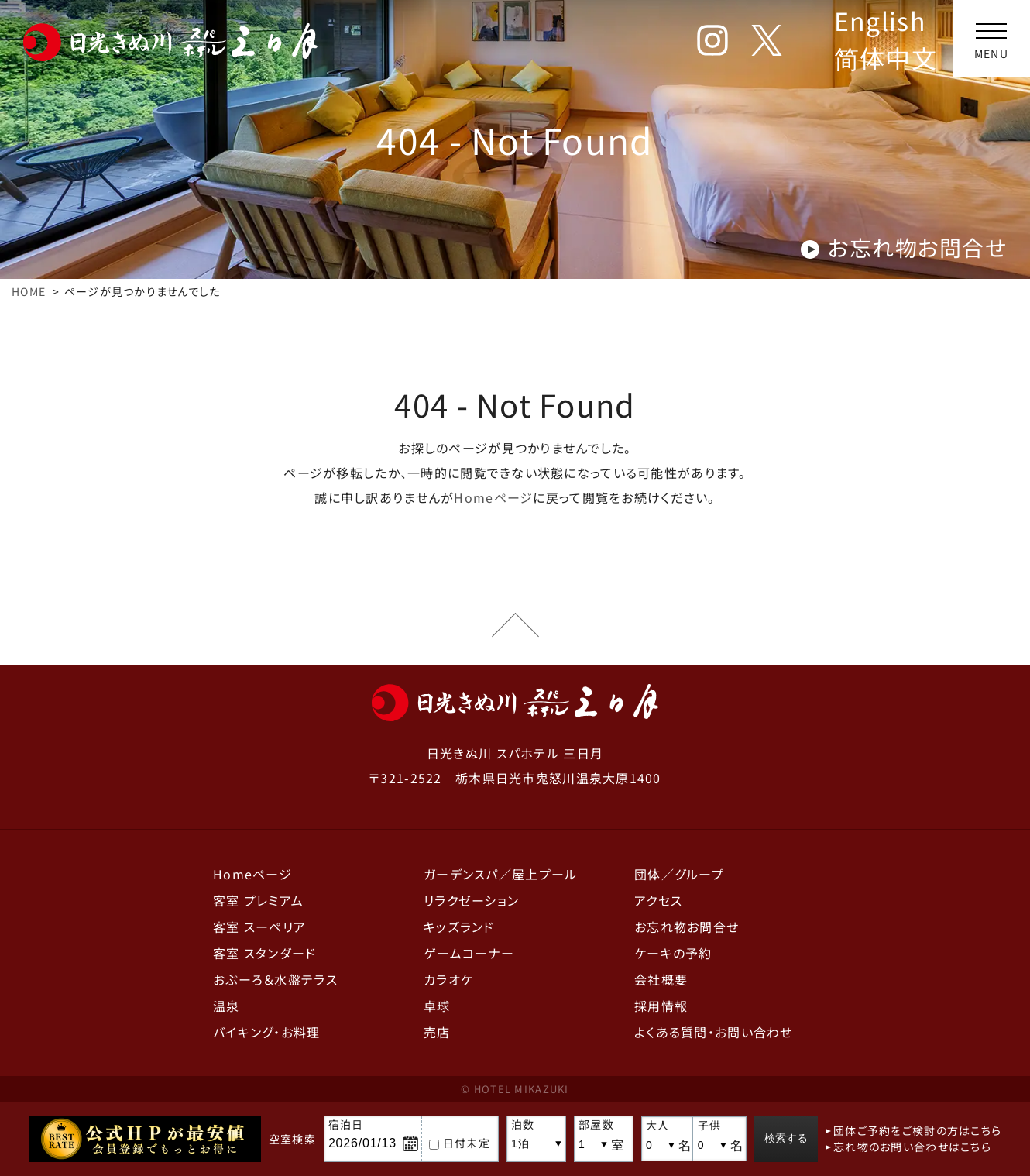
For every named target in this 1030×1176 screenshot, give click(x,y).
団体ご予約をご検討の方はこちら (926, 1130)
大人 (649, 1125)
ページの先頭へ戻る (515, 626)
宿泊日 (337, 1124)
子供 (707, 1125)
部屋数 (588, 1124)
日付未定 (451, 1142)
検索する (791, 1138)
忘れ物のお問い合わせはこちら (921, 1146)
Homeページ (493, 497)
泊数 (515, 1124)
